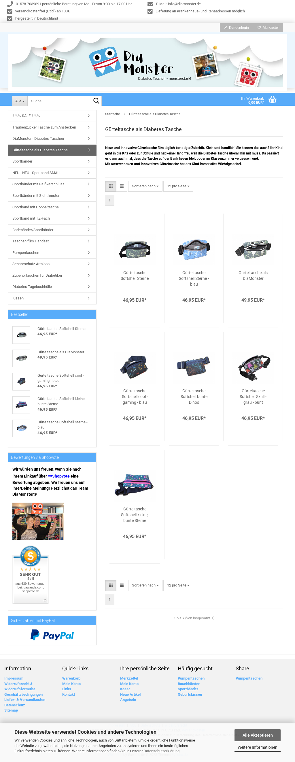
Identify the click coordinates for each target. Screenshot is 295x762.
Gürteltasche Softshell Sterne (135, 277)
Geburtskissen (190, 696)
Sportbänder (22, 163)
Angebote (128, 701)
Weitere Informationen (257, 747)
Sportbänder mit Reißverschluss (38, 185)
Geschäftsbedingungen (23, 696)
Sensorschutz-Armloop (31, 265)
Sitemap (11, 712)
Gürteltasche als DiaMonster (253, 277)
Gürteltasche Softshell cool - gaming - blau (135, 398)
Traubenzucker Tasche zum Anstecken (44, 129)
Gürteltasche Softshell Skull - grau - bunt (253, 398)
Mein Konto (71, 685)
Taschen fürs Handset (30, 242)
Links (66, 690)
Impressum (13, 680)
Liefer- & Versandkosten (24, 701)
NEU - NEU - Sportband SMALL (36, 174)
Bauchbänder (189, 685)
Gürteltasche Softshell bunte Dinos (194, 398)
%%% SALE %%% (26, 117)
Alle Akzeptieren (258, 735)
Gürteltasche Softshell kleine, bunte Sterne (134, 516)
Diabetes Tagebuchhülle (32, 288)
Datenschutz (14, 706)
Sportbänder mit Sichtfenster (35, 197)
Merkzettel (268, 28)
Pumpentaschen (25, 254)
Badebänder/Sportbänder (32, 231)
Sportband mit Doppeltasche (35, 208)
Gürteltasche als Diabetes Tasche (40, 151)
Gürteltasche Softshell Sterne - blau (194, 280)
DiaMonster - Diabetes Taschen (38, 140)
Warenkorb (71, 680)
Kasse (125, 690)
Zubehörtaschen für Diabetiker (37, 277)
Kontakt (68, 696)
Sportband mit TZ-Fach (31, 220)
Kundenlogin (236, 28)
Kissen (18, 299)
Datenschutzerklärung (161, 751)
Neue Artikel (130, 696)
